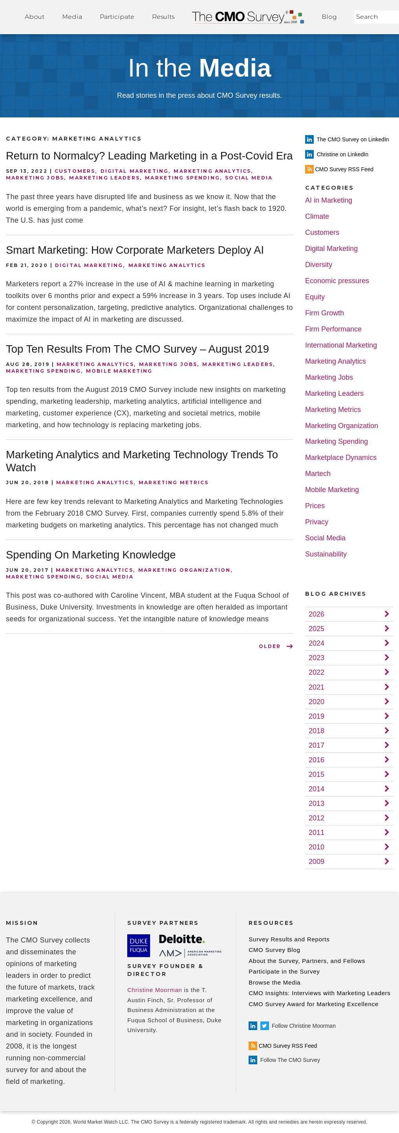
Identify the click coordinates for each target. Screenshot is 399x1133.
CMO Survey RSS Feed (283, 1046)
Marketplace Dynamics (341, 457)
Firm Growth (324, 313)
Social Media (249, 178)
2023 (316, 658)
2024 (316, 643)
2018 (316, 731)
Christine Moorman (154, 990)
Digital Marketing (135, 171)
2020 (316, 702)
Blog (329, 16)
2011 (316, 832)
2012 (316, 818)
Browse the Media (274, 982)
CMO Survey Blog (274, 949)
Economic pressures (337, 281)
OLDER (270, 646)
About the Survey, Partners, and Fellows (307, 960)
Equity (315, 297)
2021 (316, 687)
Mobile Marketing (119, 371)
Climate (317, 216)
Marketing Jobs (35, 178)
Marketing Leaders (104, 178)
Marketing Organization (184, 570)
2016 (316, 760)
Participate (117, 16)
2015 (316, 774)
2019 (316, 716)
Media (72, 16)
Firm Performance (333, 329)
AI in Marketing (328, 200)
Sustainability (326, 554)
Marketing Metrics (174, 482)
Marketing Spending (182, 178)
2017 (316, 745)
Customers (75, 171)
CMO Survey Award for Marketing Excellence (314, 1004)
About (34, 16)
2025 (316, 629)
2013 (316, 803)
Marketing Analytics (212, 171)
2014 (316, 789)
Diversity (318, 265)
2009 (316, 862)
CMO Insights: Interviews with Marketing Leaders (319, 993)
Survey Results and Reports (289, 939)
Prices (315, 506)
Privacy (316, 522)
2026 (316, 614)
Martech (318, 474)
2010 (316, 847)
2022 (316, 672)
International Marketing (341, 345)
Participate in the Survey (284, 971)
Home (248, 17)
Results (163, 16)
